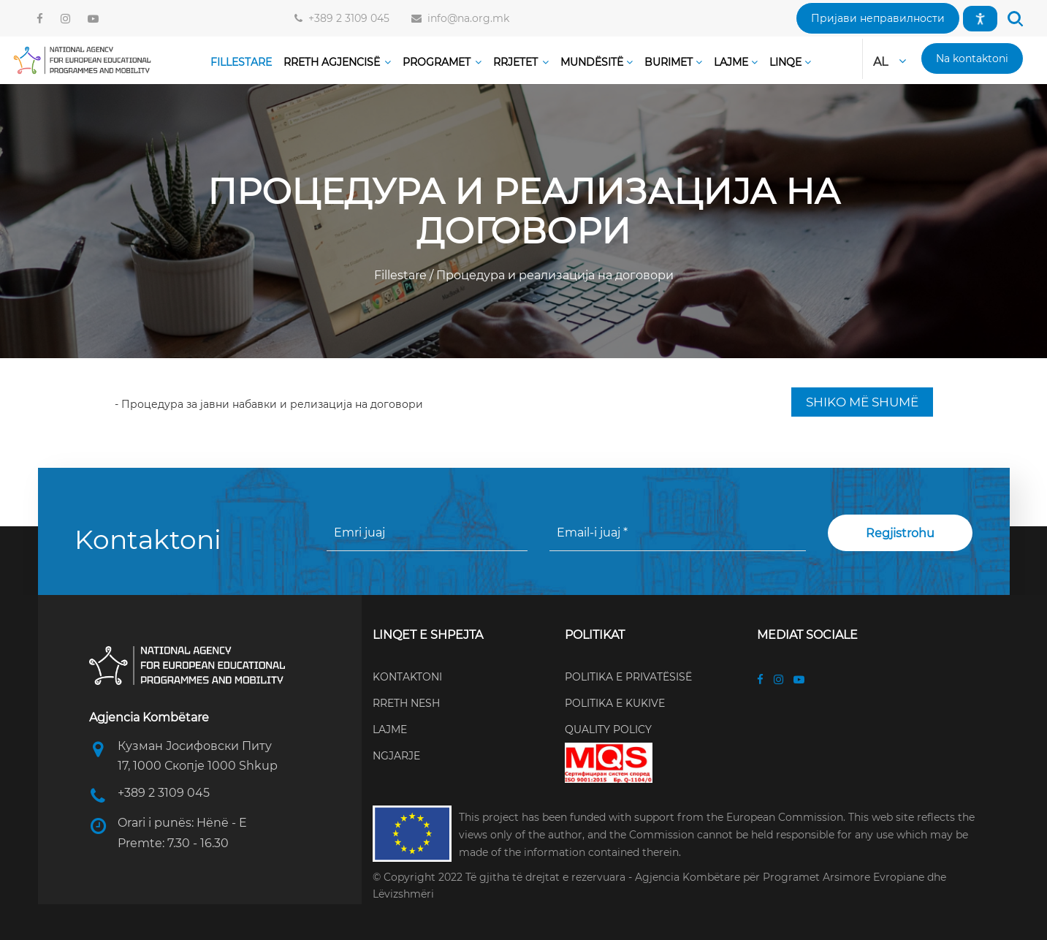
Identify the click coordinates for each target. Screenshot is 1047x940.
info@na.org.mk (465, 18)
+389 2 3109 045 (345, 18)
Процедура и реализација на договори (553, 275)
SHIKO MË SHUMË (862, 402)
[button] (878, 18)
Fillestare (402, 275)
